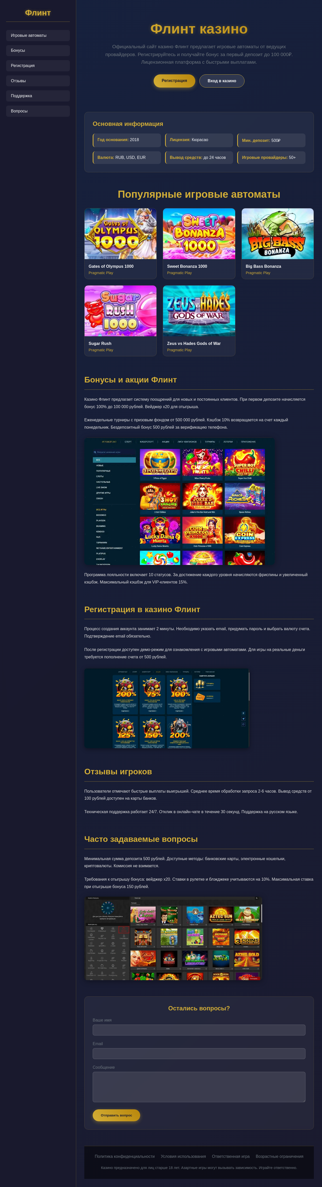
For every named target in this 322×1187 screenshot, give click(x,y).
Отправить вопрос (116, 1115)
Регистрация (23, 65)
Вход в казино (222, 81)
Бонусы (18, 50)
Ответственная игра (231, 1156)
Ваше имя (102, 1020)
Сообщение (104, 1067)
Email (98, 1044)
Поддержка (21, 96)
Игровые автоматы (28, 35)
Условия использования (183, 1156)
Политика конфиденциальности (125, 1156)
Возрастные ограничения (279, 1156)
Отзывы (18, 81)
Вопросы (19, 111)
